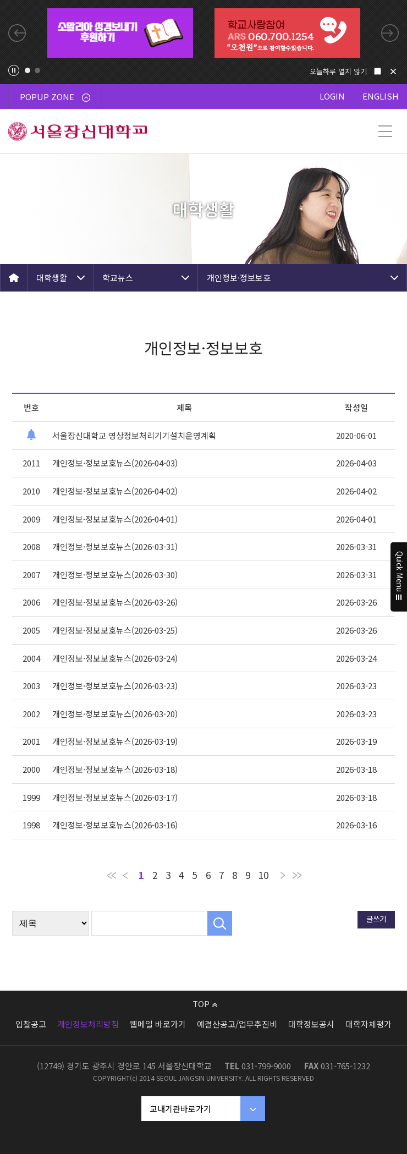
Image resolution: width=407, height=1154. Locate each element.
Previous (17, 33)
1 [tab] (27, 70)
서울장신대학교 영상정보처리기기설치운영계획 (134, 435)
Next (390, 33)
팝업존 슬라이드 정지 (13, 70)
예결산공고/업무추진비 (237, 1024)
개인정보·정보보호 (239, 277)
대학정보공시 (311, 1024)
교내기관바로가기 (180, 1108)
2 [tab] (37, 70)
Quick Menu (399, 577)
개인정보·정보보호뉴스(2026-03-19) (115, 741)
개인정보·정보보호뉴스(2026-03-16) (115, 825)
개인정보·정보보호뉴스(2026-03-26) (115, 602)
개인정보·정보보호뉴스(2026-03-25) (115, 630)
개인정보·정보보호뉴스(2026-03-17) (115, 797)
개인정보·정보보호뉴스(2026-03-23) (115, 685)
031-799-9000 (266, 1065)
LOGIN (332, 96)
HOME (14, 278)
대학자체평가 (368, 1024)
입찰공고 (30, 1024)
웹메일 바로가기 (158, 1024)
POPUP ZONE (55, 96)
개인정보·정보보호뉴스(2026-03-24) (115, 658)
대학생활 (51, 277)
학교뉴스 (117, 277)
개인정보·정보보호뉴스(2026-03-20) (115, 713)
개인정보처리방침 (88, 1024)
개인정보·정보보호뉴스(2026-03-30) (115, 574)
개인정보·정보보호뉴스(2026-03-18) (115, 769)
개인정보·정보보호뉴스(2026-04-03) (115, 463)
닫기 (393, 71)
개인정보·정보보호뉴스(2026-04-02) (115, 491)
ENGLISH (380, 96)
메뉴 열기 (385, 131)
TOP (205, 1003)
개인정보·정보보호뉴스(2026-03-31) (115, 546)
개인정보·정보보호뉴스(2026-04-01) (115, 519)
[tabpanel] (120, 33)
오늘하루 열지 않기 (338, 71)
